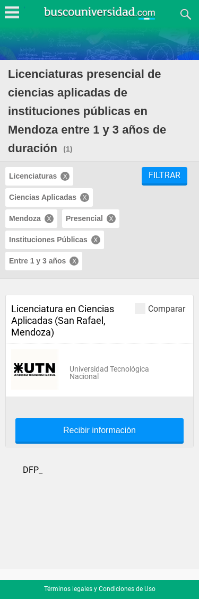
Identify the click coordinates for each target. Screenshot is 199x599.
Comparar (160, 308)
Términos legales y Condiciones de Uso (99, 589)
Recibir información (99, 430)
